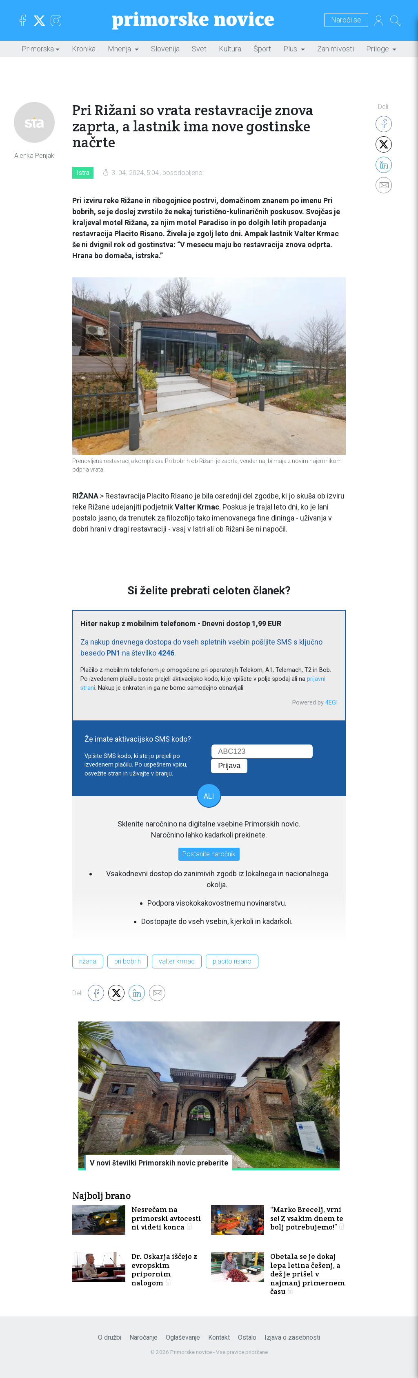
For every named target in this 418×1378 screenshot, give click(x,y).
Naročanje (143, 1337)
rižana (87, 961)
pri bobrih (127, 961)
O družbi (109, 1337)
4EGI (331, 702)
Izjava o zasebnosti (292, 1337)
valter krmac (177, 961)
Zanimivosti (335, 48)
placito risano (232, 961)
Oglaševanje (183, 1337)
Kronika (84, 48)
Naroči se (346, 20)
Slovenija (165, 48)
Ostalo (247, 1337)
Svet (199, 48)
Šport (262, 48)
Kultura (230, 48)
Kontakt (219, 1337)
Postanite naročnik (209, 854)
